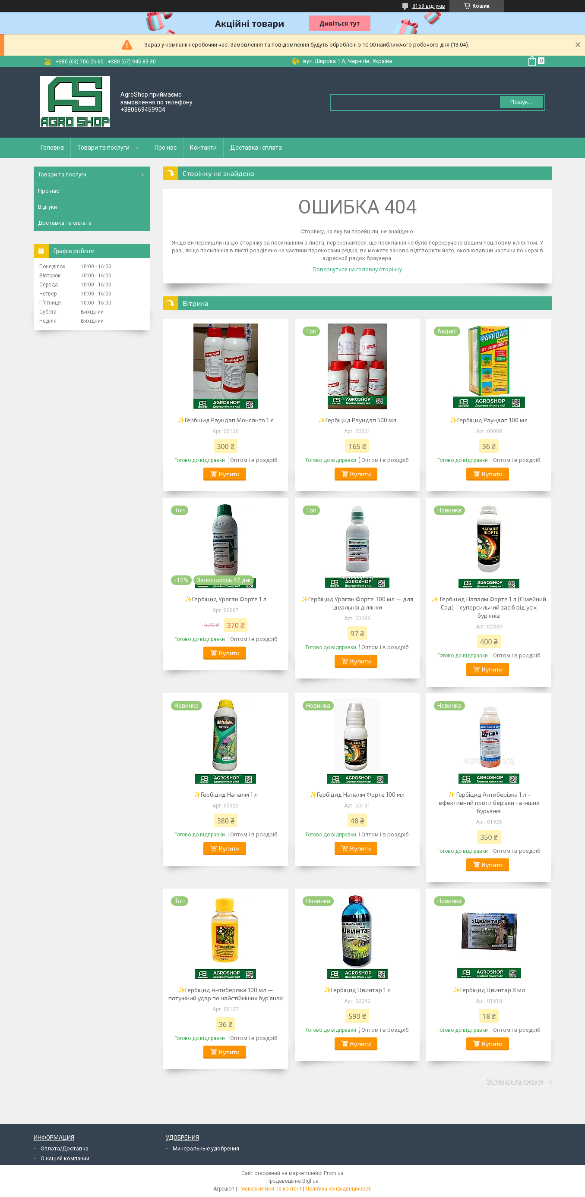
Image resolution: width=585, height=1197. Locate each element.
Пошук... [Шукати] (521, 102)
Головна (52, 147)
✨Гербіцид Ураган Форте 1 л (225, 599)
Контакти (203, 147)
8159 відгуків (428, 6)
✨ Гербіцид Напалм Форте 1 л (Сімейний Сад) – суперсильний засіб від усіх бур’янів (488, 607)
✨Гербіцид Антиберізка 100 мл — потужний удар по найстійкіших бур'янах (225, 994)
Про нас (166, 147)
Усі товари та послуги (515, 1082)
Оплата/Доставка (65, 1148)
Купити (229, 474)
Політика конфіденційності (339, 1189)
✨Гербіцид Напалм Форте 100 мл (357, 794)
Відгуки (47, 207)
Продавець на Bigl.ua (292, 1181)
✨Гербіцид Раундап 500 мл (357, 420)
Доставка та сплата (65, 223)
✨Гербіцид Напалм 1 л (225, 794)
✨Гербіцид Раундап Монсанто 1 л (225, 420)
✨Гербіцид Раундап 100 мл (489, 420)
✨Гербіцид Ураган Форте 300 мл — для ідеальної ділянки (357, 603)
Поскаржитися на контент (270, 1189)
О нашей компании (65, 1158)
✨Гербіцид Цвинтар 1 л (357, 989)
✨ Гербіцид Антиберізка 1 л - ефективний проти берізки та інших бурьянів (489, 802)
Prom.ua (334, 1173)
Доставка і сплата (256, 147)
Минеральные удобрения (206, 1148)
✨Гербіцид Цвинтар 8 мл (489, 989)
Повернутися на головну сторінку (357, 269)
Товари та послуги (103, 147)
